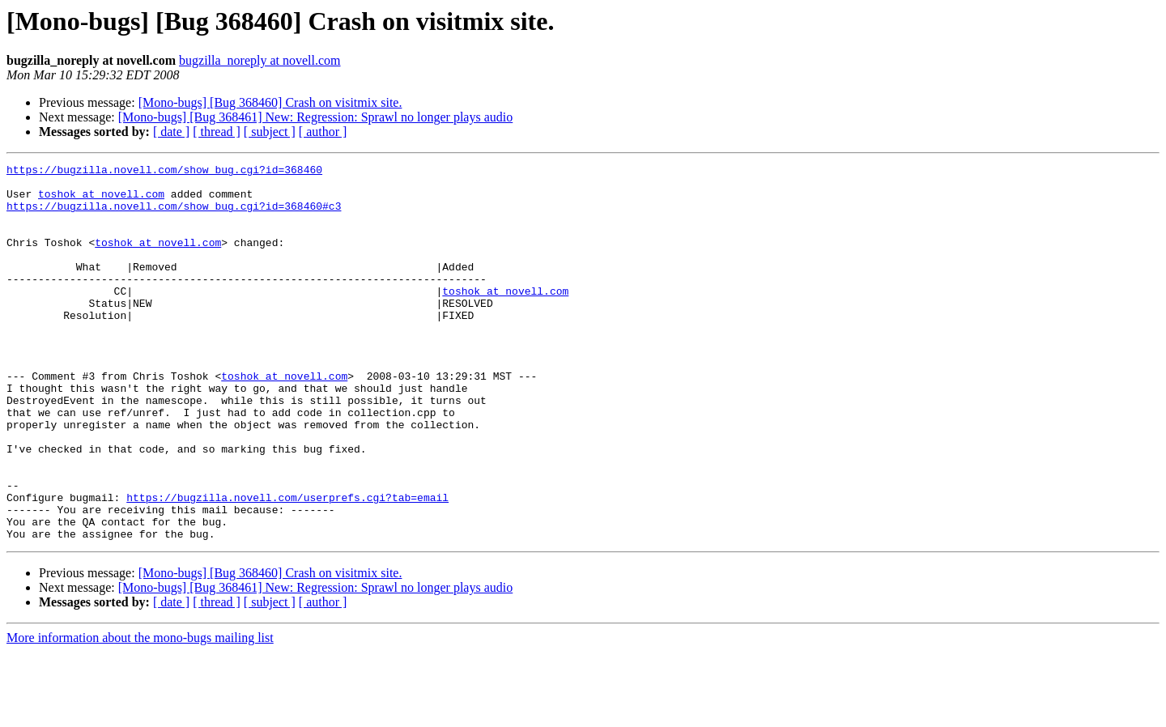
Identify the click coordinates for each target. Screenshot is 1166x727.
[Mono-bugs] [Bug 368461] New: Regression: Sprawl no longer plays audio (315, 117)
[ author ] (323, 131)
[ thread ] (216, 131)
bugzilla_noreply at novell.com (260, 60)
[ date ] (171, 131)
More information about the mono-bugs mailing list (140, 713)
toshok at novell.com (101, 200)
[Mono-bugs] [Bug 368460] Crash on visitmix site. (270, 102)
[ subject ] (270, 131)
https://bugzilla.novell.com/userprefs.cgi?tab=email (287, 565)
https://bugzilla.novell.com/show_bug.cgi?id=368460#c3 (173, 215)
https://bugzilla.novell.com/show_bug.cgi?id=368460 (164, 171)
